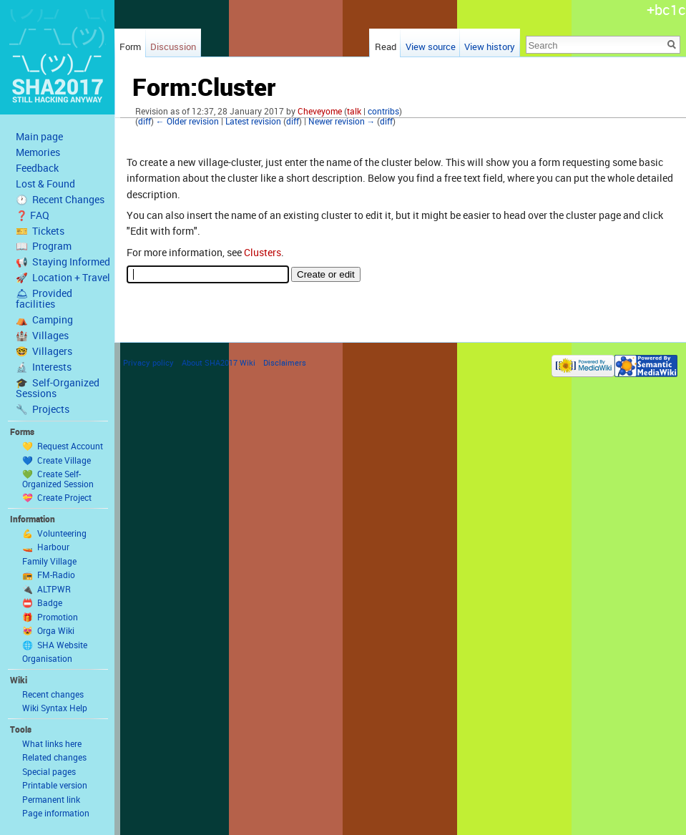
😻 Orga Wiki (48, 630)
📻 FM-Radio (48, 574)
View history (489, 46)
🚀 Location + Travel (63, 277)
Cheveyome (320, 111)
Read (385, 46)
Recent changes (53, 694)
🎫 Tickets (40, 231)
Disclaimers (284, 362)
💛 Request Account (62, 445)
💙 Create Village (56, 460)
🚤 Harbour (45, 546)
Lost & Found (45, 183)
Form (130, 46)
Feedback (37, 168)
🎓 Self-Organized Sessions (57, 388)
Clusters (262, 252)
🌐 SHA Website (54, 644)
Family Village (49, 561)
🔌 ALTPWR (46, 589)
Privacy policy (148, 362)
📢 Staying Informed (63, 261)
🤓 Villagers (44, 351)
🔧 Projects (42, 409)
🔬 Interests (44, 367)
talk (354, 111)
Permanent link (51, 799)
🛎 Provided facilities (44, 299)
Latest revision (253, 121)
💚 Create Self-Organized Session (58, 478)
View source (431, 46)
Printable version (54, 785)
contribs (383, 111)
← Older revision (187, 121)
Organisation (47, 658)
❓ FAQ (32, 215)
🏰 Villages (42, 335)
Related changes (54, 757)
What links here (52, 743)
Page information (55, 813)
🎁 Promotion (50, 616)
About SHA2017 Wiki (218, 362)
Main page (39, 136)
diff (144, 121)
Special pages (49, 771)
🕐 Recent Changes (60, 199)
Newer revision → (342, 121)
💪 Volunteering (54, 533)
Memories (38, 152)
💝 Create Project (57, 497)
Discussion (173, 46)
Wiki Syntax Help (54, 707)
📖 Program (44, 246)
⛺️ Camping (44, 319)
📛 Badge (42, 602)
